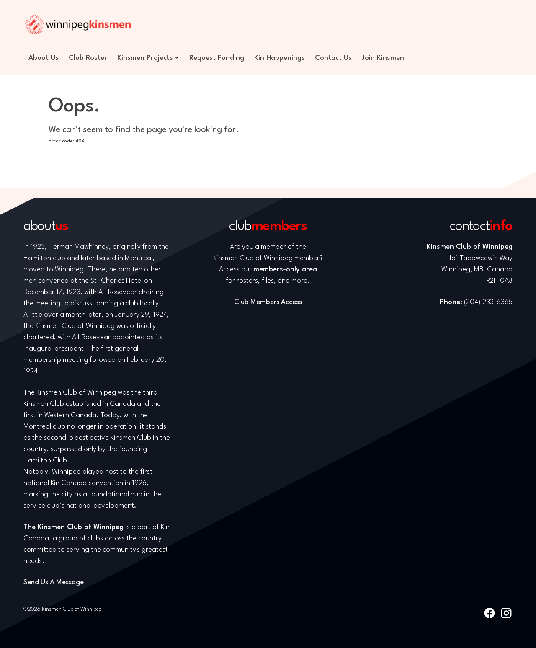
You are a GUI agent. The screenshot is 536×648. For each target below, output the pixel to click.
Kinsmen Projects (145, 58)
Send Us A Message (53, 582)
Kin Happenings (279, 58)
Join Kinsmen (383, 58)
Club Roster (88, 58)
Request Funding (216, 58)
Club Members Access (268, 302)
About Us (43, 58)
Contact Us (333, 58)
